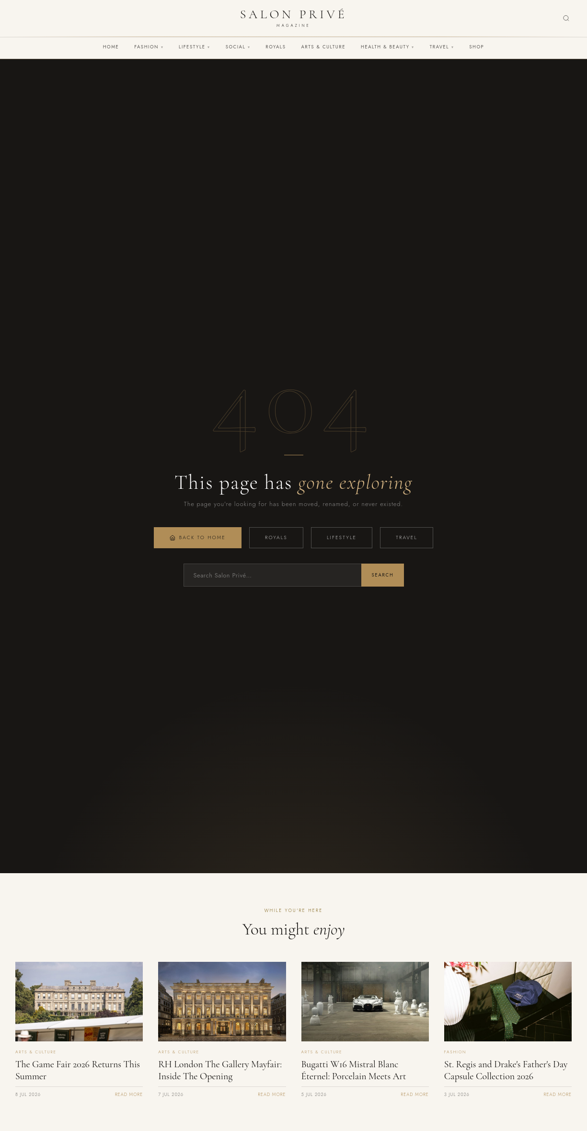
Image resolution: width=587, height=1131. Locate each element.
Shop (476, 47)
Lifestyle (194, 47)
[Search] (566, 18)
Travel (442, 47)
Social (238, 47)
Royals (275, 47)
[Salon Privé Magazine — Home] (293, 18)
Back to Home (198, 537)
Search (382, 575)
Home (111, 47)
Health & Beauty (387, 47)
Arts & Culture (323, 47)
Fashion (148, 47)
